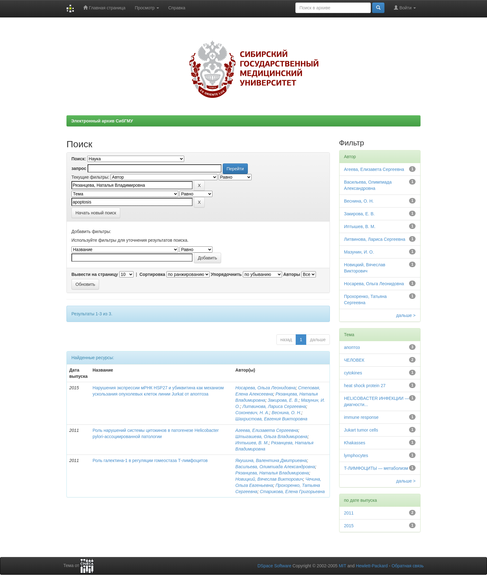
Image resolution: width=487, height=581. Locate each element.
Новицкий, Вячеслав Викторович (269, 479)
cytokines (353, 372)
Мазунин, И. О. (359, 251)
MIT (342, 565)
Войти (405, 7)
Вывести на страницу (94, 274)
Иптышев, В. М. (252, 442)
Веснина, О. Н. (286, 412)
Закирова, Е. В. (283, 400)
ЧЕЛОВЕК (354, 360)
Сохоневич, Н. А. (252, 412)
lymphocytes (356, 455)
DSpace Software (274, 565)
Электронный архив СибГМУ (102, 120)
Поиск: (78, 158)
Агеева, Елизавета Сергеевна (266, 430)
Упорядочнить (226, 274)
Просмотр (147, 7)
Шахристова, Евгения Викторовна (271, 418)
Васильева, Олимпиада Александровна (275, 466)
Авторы (291, 274)
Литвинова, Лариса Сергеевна (274, 406)
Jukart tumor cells (361, 430)
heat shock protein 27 (365, 385)
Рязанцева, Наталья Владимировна (272, 472)
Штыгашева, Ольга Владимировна (271, 436)
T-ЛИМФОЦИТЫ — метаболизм (376, 468)
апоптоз (352, 347)
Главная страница (104, 7)
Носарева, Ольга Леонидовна (265, 387)
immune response (361, 417)
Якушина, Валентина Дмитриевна (271, 460)
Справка (176, 7)
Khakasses (354, 442)
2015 (349, 525)
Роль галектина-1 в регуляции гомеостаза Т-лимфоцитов (150, 460)
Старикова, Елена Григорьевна (292, 491)
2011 (349, 512)
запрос (78, 168)
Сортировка (152, 274)
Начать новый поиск (95, 212)
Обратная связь (408, 565)
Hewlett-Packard (372, 565)
